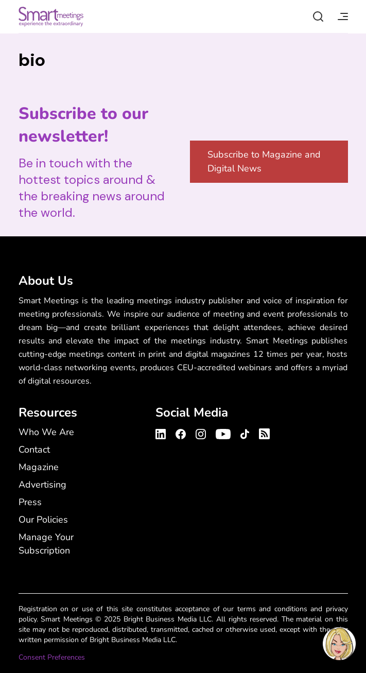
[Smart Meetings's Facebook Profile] (180, 432)
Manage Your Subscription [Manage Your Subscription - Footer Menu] (46, 544)
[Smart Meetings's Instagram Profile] (201, 432)
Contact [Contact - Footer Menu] (34, 449)
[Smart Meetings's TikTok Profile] (244, 432)
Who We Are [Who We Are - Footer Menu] (46, 432)
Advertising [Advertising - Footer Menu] (42, 484)
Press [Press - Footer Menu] (30, 502)
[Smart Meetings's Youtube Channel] (223, 432)
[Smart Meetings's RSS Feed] (263, 432)
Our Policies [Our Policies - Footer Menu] (43, 519)
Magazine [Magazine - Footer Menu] (39, 467)
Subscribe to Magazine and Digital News (264, 161)
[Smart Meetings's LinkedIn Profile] (162, 432)
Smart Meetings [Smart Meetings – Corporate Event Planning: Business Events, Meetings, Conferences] (51, 16)
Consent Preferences (52, 657)
